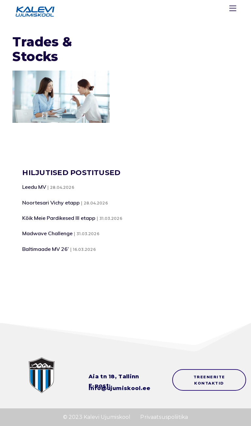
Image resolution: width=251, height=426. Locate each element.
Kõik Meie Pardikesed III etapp (58, 218)
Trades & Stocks (42, 49)
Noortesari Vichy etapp (51, 202)
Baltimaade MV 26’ (45, 249)
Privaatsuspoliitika (164, 417)
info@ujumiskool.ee (119, 388)
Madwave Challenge (47, 233)
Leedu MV (34, 187)
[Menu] (233, 10)
